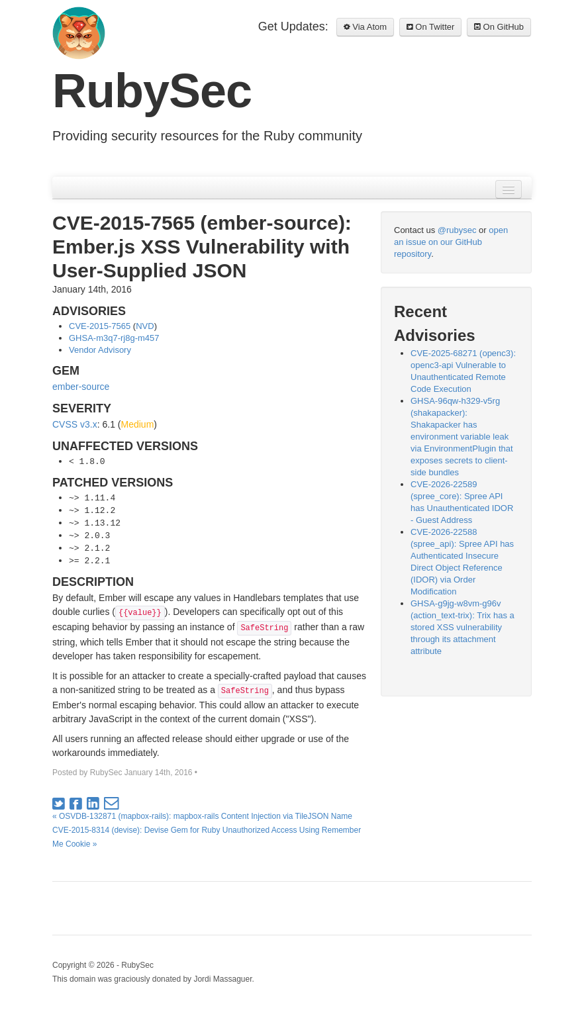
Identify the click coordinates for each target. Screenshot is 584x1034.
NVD (145, 326)
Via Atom (365, 27)
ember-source (80, 386)
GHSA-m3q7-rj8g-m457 (114, 338)
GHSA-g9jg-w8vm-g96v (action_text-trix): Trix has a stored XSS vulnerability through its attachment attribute (462, 627)
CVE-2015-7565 (99, 326)
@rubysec (457, 230)
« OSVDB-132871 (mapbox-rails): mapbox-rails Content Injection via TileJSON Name (202, 816)
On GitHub (499, 27)
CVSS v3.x (74, 424)
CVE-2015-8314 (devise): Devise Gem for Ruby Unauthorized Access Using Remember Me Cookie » (206, 837)
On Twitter (431, 27)
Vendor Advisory (100, 350)
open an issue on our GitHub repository (451, 242)
